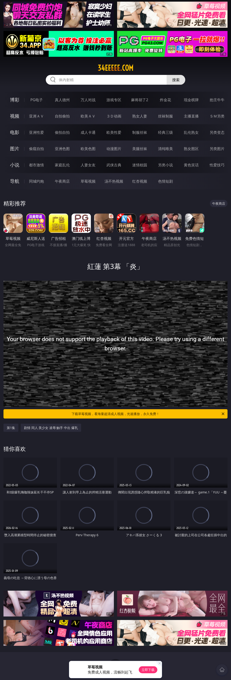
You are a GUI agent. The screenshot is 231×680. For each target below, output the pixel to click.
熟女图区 (191, 148)
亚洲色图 (62, 148)
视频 (14, 116)
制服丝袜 (139, 132)
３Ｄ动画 (113, 116)
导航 (14, 181)
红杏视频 (139, 181)
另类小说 (165, 164)
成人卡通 (88, 132)
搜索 (176, 79)
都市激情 (36, 164)
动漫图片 (113, 148)
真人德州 (62, 99)
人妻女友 (88, 164)
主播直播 (191, 116)
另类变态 (217, 132)
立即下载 (148, 669)
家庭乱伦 (62, 164)
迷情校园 (139, 164)
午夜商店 (62, 181)
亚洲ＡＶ (36, 116)
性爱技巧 (217, 164)
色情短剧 (165, 181)
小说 (14, 165)
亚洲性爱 (36, 132)
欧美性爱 (113, 132)
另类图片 (217, 148)
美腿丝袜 (139, 148)
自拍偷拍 (62, 116)
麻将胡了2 (139, 99)
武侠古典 (113, 164)
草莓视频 (88, 181)
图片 (14, 148)
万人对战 (88, 99)
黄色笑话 (191, 164)
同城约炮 (36, 181)
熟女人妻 (139, 116)
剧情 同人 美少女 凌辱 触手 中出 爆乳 (51, 427)
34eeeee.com (115, 68)
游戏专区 (113, 99)
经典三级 (165, 132)
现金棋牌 (191, 99)
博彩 (14, 100)
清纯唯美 (165, 148)
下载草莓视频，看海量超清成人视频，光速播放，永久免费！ (148, 414)
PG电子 (36, 99)
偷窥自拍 (36, 148)
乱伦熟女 (191, 132)
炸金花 (165, 99)
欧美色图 (88, 148)
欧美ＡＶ (88, 116)
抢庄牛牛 (217, 99)
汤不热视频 (114, 181)
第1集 (11, 427)
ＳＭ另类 (217, 116)
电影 (14, 132)
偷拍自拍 (62, 132)
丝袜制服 (165, 116)
